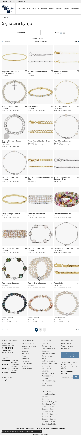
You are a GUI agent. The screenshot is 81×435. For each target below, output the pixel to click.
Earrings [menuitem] (25, 351)
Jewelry (6, 17)
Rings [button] (28, 9)
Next (75, 42)
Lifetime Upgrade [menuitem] (48, 353)
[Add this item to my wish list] (25, 71)
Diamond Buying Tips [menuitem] (50, 401)
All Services (65, 348)
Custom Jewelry (67, 346)
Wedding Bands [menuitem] (28, 343)
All (44, 330)
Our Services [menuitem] (46, 346)
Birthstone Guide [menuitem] (48, 406)
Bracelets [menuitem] (25, 348)
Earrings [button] (51, 9)
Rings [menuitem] (24, 356)
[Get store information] (8, 353)
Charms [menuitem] (25, 366)
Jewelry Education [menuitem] (48, 394)
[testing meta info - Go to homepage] (8, 8)
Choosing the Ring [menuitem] (48, 404)
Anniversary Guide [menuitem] (48, 421)
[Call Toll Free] (7, 350)
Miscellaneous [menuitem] (27, 368)
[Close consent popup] (40, 431)
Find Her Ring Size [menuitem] (48, 361)
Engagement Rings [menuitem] (29, 346)
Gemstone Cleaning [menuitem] (49, 419)
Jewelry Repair (66, 343)
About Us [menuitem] (45, 343)
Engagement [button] (21, 9)
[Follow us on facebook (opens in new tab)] (3, 380)
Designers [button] (59, 9)
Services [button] (66, 9)
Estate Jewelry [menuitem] (27, 363)
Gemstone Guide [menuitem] (48, 409)
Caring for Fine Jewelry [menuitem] (50, 414)
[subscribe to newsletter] (76, 377)
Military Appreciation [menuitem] (49, 373)
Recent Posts (75, 9)
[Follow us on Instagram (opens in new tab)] (6, 380)
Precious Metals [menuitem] (47, 411)
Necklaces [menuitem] (25, 353)
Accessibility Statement (58, 428)
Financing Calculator (70, 354)
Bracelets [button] (44, 9)
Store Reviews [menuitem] (47, 386)
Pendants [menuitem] (25, 358)
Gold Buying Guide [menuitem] (49, 424)
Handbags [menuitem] (26, 361)
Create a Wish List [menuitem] (48, 348)
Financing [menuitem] (45, 351)
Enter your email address (67, 372)
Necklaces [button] (35, 9)
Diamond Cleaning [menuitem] (49, 416)
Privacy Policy (28, 431)
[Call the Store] (7, 348)
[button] (4, 1)
